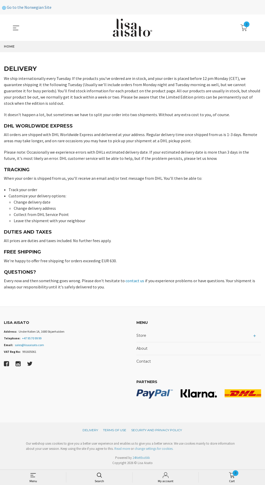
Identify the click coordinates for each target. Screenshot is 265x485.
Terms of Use (114, 430)
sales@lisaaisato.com (29, 345)
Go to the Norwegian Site (26, 7)
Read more (122, 448)
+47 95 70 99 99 (31, 338)
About (142, 348)
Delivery (90, 430)
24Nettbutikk (141, 458)
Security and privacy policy (156, 430)
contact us (135, 280)
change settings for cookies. (154, 448)
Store (141, 335)
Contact (143, 361)
